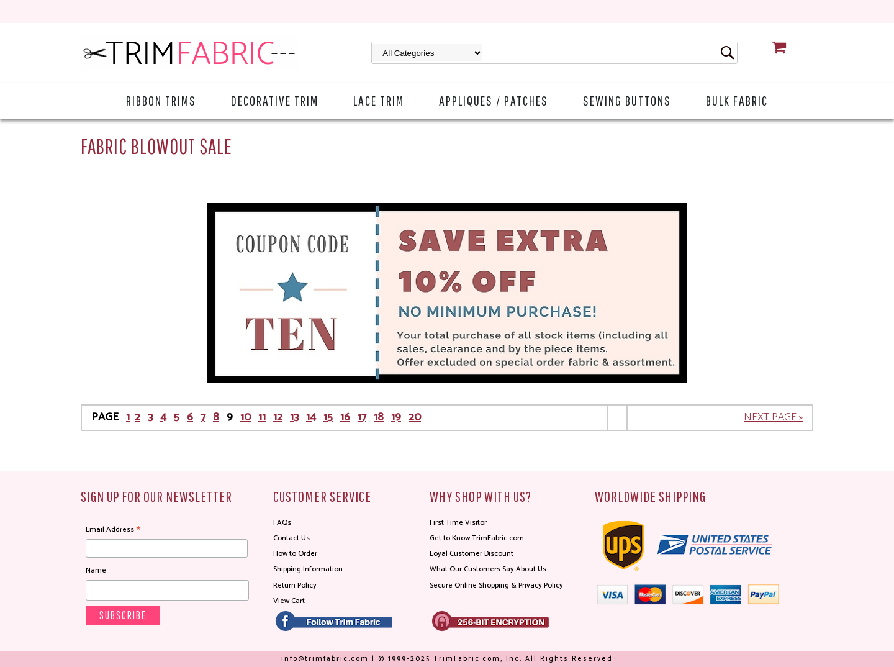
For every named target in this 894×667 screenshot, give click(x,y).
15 (328, 417)
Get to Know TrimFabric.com (477, 538)
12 (277, 417)
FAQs (282, 523)
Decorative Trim (274, 100)
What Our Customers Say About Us (488, 569)
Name (96, 570)
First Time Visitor (458, 523)
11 (262, 417)
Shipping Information (308, 569)
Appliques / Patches (493, 100)
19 (396, 417)
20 (415, 417)
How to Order (295, 554)
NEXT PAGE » (773, 417)
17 (362, 417)
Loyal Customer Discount (471, 554)
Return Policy (295, 585)
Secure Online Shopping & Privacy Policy (496, 585)
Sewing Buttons (627, 100)
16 (345, 417)
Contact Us (291, 538)
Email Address (113, 529)
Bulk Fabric (737, 100)
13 (294, 417)
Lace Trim (378, 100)
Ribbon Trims (161, 100)
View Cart (289, 601)
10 (245, 417)
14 (311, 417)
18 (379, 417)
